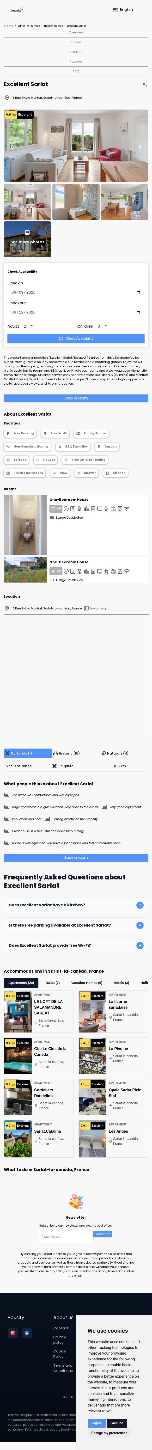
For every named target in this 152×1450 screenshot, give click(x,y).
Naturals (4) (115, 755)
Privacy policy (59, 1341)
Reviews (76, 61)
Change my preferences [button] (109, 1433)
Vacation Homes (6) (86, 985)
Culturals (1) (18, 755)
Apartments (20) (21, 985)
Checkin (15, 283)
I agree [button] (96, 1423)
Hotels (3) (121, 985)
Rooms (76, 42)
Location (76, 51)
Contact (61, 1330)
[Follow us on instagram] (13, 1335)
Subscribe (102, 1236)
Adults (13, 328)
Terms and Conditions (63, 1370)
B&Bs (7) (52, 985)
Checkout (16, 304)
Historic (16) (66, 755)
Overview (76, 32)
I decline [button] (116, 1423)
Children (85, 328)
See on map (95, 610)
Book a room (76, 400)
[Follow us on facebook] (27, 1335)
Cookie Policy (59, 1356)
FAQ (76, 71)
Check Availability (76, 340)
